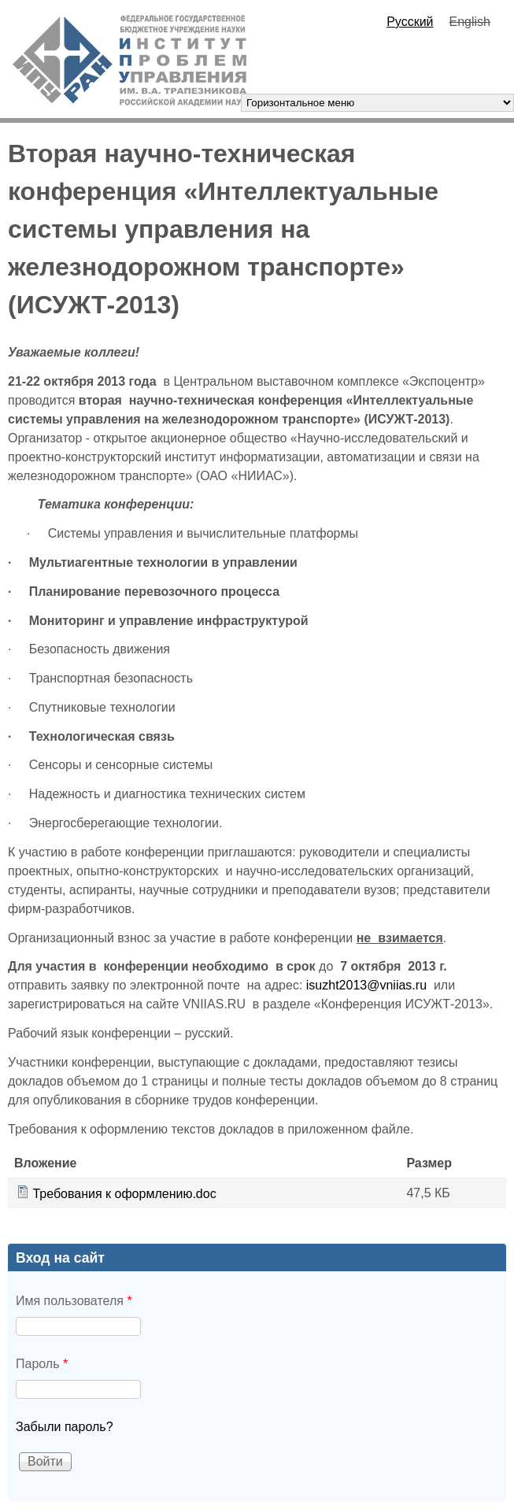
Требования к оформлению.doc (124, 1193)
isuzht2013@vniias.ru (366, 985)
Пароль (42, 1363)
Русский (409, 21)
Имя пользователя (74, 1300)
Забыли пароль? (64, 1426)
